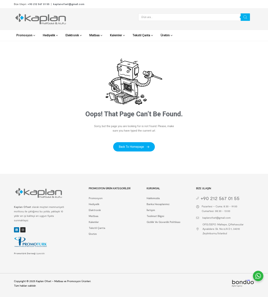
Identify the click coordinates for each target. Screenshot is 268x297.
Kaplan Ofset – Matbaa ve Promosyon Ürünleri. (63, 281)
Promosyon (96, 198)
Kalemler (94, 221)
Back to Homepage (134, 146)
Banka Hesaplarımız (158, 204)
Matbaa (93, 216)
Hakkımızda (153, 198)
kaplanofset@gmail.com (68, 4)
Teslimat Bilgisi (155, 216)
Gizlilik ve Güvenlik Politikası (163, 221)
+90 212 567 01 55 (39, 4)
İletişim (151, 210)
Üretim (93, 233)
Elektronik (95, 210)
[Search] (245, 17)
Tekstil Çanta (97, 227)
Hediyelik (94, 204)
